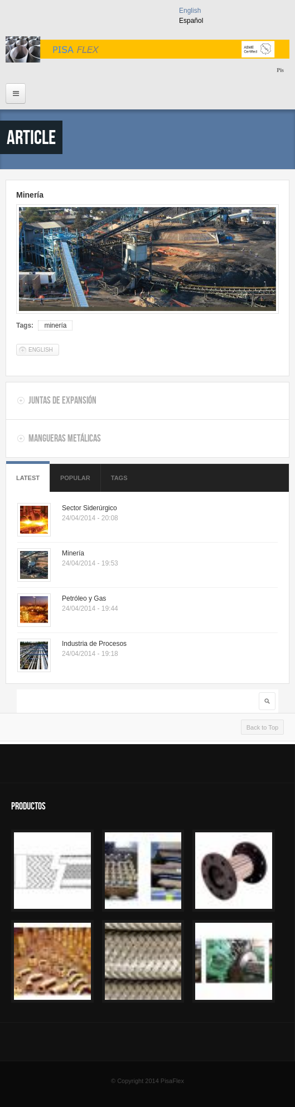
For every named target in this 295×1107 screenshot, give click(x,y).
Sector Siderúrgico (89, 508)
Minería (29, 194)
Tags (119, 478)
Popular (75, 478)
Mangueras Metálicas (64, 438)
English (190, 11)
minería (55, 325)
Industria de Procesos (94, 644)
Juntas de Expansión (62, 400)
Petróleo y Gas (84, 598)
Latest (28, 478)
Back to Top (262, 727)
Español (191, 21)
